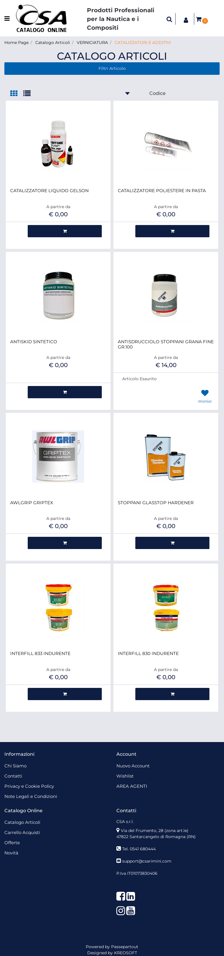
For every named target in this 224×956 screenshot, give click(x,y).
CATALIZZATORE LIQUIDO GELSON (49, 190)
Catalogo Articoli (52, 42)
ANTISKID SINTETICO (33, 341)
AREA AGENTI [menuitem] (131, 786)
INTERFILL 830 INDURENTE (148, 653)
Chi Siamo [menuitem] (15, 766)
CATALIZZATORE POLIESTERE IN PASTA (162, 190)
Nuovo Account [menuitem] (133, 766)
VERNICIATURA (92, 42)
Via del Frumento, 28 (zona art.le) (154, 830)
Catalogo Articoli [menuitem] (22, 822)
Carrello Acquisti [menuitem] (22, 832)
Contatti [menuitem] (13, 776)
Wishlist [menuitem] (125, 776)
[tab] (16, 94)
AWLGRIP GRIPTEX (31, 502)
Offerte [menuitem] (12, 842)
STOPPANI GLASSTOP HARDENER (156, 502)
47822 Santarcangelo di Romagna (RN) (156, 836)
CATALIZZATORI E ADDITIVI (143, 42)
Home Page (16, 42)
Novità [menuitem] (11, 853)
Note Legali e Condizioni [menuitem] (30, 796)
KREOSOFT (125, 952)
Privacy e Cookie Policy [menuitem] (29, 786)
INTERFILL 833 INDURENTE (40, 653)
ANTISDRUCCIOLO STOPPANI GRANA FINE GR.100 (166, 344)
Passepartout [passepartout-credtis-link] (124, 946)
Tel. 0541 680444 (139, 848)
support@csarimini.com (147, 861)
